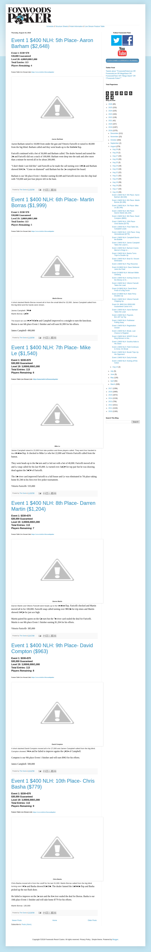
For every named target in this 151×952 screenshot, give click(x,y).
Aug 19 (115, 182)
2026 (111, 104)
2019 (111, 127)
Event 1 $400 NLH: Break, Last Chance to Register (123, 332)
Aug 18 (115, 185)
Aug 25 (115, 162)
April (112, 381)
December (114, 133)
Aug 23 (115, 169)
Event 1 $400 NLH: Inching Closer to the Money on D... (126, 279)
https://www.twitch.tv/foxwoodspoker (42, 72)
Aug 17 (115, 189)
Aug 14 (115, 367)
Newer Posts (17, 920)
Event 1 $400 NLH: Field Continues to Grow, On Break (125, 348)
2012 (111, 405)
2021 (111, 121)
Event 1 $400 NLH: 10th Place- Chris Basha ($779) (123, 222)
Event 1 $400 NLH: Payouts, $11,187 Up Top (122, 316)
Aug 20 (115, 179)
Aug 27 (115, 156)
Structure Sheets (61, 26)
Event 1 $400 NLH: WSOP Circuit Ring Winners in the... (124, 337)
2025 (111, 107)
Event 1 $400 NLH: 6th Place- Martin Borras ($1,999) (126, 201)
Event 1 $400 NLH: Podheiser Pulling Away (123, 321)
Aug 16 (115, 192)
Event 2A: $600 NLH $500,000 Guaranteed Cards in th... (123, 305)
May (112, 378)
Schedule (49, 26)
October (113, 140)
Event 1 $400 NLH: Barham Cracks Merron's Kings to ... (125, 249)
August (113, 146)
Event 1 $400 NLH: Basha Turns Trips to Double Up (124, 254)
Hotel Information (76, 26)
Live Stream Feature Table (95, 26)
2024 (111, 111)
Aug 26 (115, 159)
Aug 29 (115, 149)
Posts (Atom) (26, 924)
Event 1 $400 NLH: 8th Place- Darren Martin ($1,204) (123, 212)
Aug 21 (115, 176)
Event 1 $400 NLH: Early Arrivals (124, 358)
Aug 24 (115, 166)
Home (54, 920)
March (113, 384)
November (114, 137)
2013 (111, 401)
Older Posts (92, 920)
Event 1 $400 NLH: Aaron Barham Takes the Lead (125, 311)
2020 (111, 124)
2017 (111, 388)
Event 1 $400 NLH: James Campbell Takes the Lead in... (125, 244)
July (112, 371)
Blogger (115, 939)
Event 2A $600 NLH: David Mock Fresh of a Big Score (124, 289)
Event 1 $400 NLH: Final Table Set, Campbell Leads (125, 228)
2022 (111, 117)
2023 (111, 114)
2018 (111, 131)
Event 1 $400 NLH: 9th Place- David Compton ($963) (125, 217)
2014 (111, 398)
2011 (111, 408)
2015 (111, 395)
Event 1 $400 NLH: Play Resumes (125, 264)
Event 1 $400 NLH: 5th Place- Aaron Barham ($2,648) (125, 196)
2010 (111, 411)
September (114, 143)
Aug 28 (115, 153)
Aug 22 (115, 172)
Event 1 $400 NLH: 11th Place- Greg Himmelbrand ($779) (126, 233)
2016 (111, 392)
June (112, 374)
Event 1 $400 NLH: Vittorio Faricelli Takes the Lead (125, 284)
